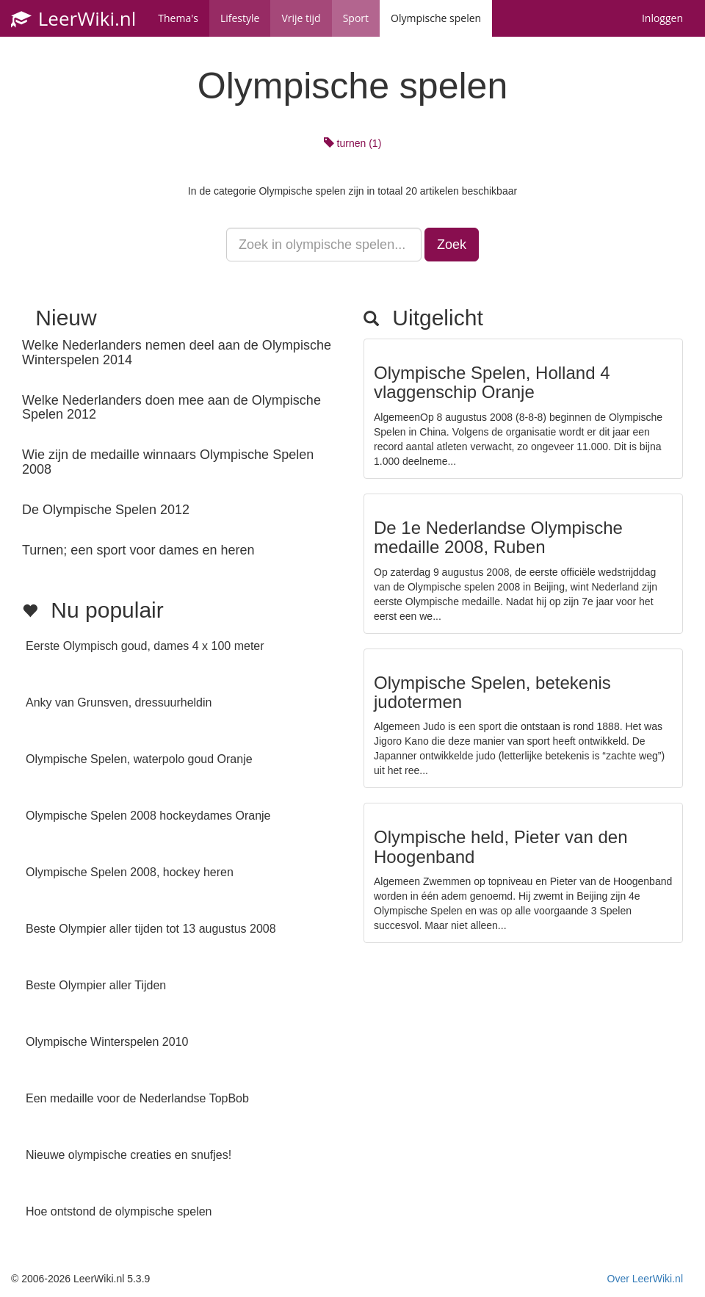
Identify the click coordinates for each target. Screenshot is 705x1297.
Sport (356, 18)
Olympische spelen (436, 18)
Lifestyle (239, 18)
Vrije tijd (300, 18)
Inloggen (662, 18)
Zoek (451, 244)
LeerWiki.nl (73, 18)
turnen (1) (353, 143)
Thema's (178, 18)
